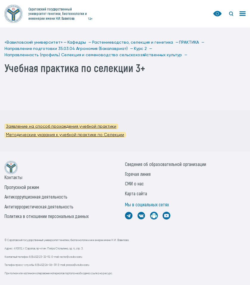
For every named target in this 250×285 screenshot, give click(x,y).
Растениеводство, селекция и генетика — (135, 42)
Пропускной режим (21, 187)
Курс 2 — (143, 49)
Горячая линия (138, 174)
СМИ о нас (134, 183)
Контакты (13, 177)
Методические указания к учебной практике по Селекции (65, 135)
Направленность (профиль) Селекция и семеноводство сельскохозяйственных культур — (95, 55)
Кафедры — (79, 42)
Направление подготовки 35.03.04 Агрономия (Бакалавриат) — (68, 49)
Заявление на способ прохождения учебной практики (61, 126)
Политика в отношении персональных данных (46, 216)
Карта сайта (136, 193)
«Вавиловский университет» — (35, 42)
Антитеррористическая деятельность (38, 206)
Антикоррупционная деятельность (35, 196)
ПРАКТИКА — (191, 42)
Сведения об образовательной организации (165, 164)
